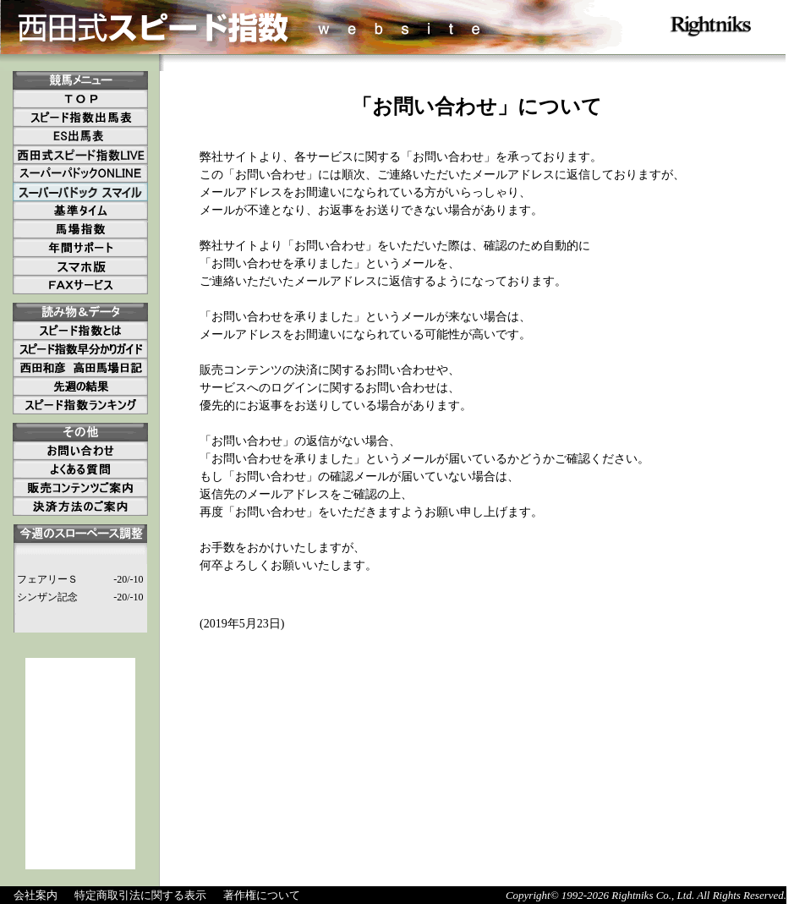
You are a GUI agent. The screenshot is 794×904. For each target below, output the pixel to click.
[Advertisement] (80, 763)
